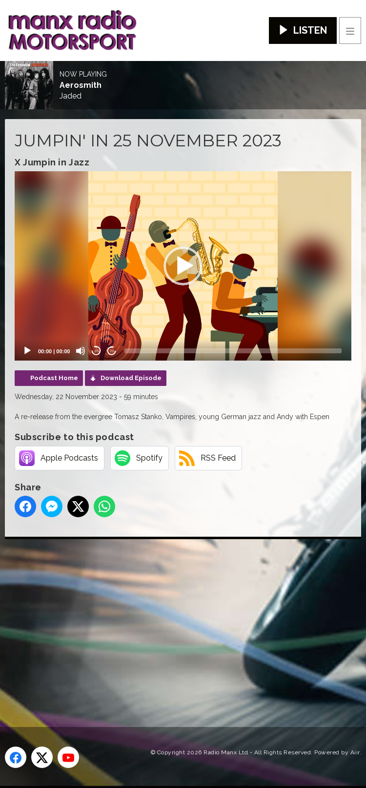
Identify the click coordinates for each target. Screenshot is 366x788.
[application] (183, 266)
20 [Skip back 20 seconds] (96, 351)
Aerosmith (81, 85)
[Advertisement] (185, 617)
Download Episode (131, 378)
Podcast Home (54, 378)
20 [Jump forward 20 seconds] (112, 351)
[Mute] (80, 351)
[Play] (27, 351)
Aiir (355, 752)
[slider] (233, 350)
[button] (183, 265)
